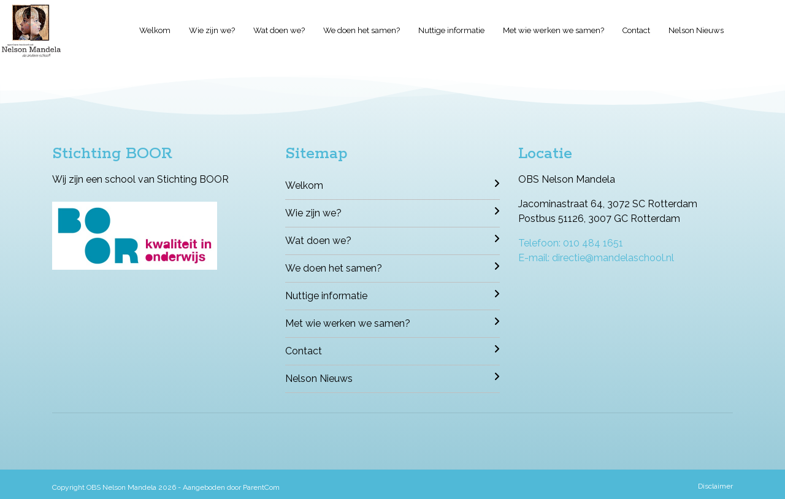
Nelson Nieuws (696, 30)
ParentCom (261, 487)
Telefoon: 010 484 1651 (570, 243)
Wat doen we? (279, 30)
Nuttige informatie (451, 30)
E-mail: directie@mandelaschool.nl (596, 258)
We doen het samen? (361, 30)
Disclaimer (715, 486)
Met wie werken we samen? (553, 30)
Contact (636, 30)
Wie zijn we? (212, 30)
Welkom (154, 30)
